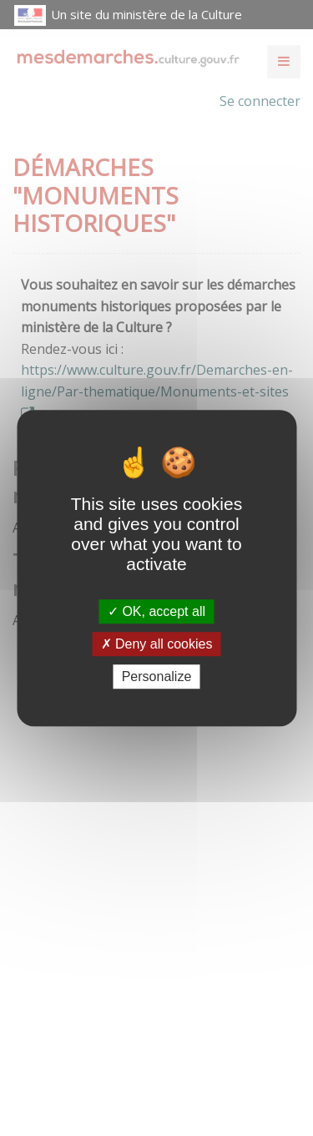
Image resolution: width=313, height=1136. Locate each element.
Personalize (157, 676)
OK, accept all (156, 611)
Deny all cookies (157, 644)
